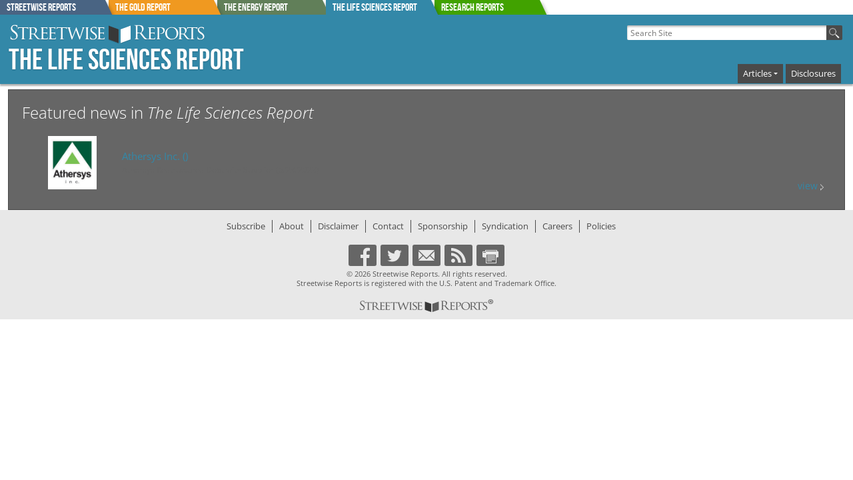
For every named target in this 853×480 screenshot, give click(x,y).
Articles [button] (757, 73)
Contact (388, 226)
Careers (557, 226)
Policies (601, 226)
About (291, 226)
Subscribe (246, 226)
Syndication (505, 226)
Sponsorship (443, 226)
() (155, 156)
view (811, 185)
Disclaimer (338, 226)
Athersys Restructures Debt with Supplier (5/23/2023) (220, 169)
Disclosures (813, 73)
